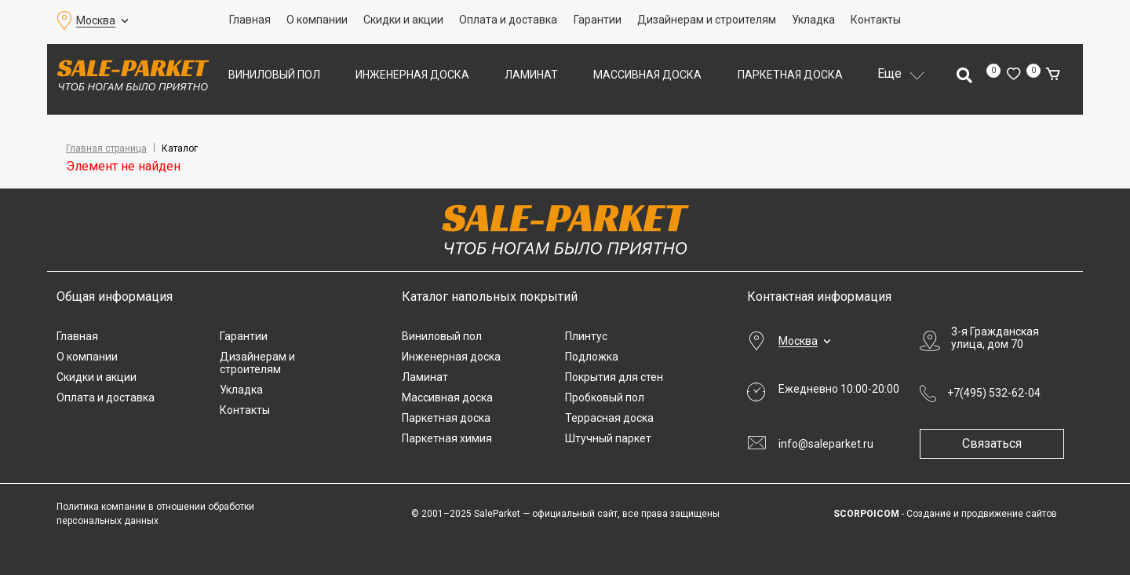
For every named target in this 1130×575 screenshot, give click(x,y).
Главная (250, 19)
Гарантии (598, 19)
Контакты (876, 19)
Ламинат (531, 74)
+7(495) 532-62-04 (994, 392)
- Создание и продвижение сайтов (945, 513)
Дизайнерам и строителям (706, 19)
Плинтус (586, 336)
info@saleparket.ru (825, 444)
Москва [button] (95, 20)
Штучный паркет (608, 438)
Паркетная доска (790, 74)
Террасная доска (609, 418)
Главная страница (106, 148)
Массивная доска (647, 74)
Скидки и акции (403, 19)
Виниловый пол (274, 74)
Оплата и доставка (508, 19)
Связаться (998, 443)
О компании (317, 19)
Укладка (813, 19)
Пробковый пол (604, 397)
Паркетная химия (447, 438)
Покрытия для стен (614, 377)
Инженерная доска (412, 74)
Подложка (591, 356)
